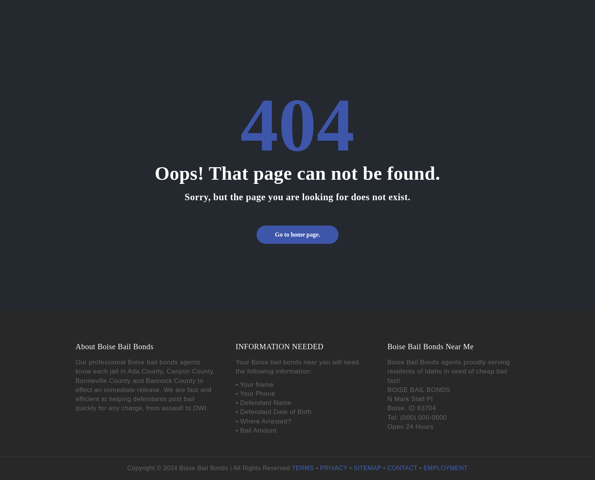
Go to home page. (297, 234)
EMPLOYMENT (445, 468)
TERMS (303, 468)
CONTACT (402, 468)
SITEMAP (367, 468)
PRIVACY (333, 468)
